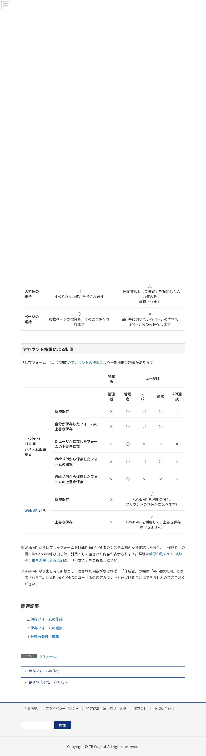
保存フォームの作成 (46, 619)
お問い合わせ (164, 708)
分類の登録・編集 (44, 636)
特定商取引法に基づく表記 (106, 708)
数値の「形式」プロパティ (49, 682)
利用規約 (31, 708)
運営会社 (140, 708)
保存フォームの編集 (46, 627)
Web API (32, 510)
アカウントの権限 (85, 362)
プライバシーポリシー (62, 708)
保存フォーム (48, 656)
